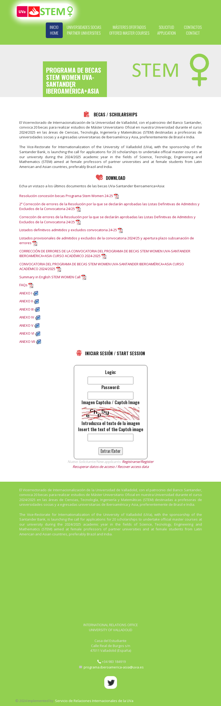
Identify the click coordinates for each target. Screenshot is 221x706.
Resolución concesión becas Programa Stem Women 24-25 (66, 195)
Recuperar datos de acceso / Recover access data (111, 466)
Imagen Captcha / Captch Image (110, 402)
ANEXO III (26, 309)
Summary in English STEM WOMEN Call (49, 277)
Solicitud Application (166, 30)
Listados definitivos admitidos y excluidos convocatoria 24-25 (68, 229)
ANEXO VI (26, 333)
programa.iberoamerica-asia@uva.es (114, 667)
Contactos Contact (193, 30)
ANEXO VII (27, 341)
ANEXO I (25, 293)
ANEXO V (26, 325)
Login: (110, 372)
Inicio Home (54, 30)
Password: (110, 387)
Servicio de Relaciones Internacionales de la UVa (94, 700)
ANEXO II (26, 301)
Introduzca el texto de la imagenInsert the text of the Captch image (110, 426)
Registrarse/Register (138, 461)
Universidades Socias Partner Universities (84, 30)
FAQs (23, 285)
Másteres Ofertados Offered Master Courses (129, 30)
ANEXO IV (26, 317)
